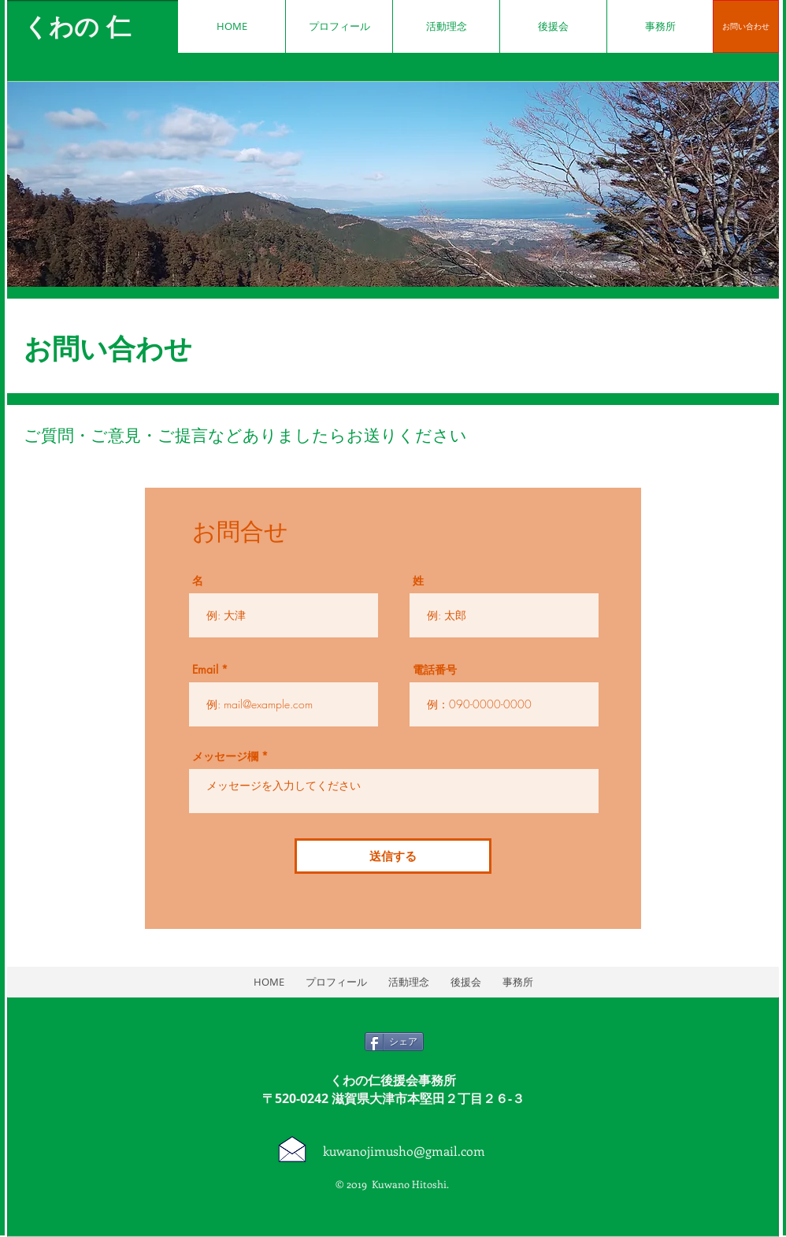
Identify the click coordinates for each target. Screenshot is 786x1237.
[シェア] (394, 1041)
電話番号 (435, 669)
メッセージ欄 (225, 756)
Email (205, 669)
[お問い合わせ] (746, 26)
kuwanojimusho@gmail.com (404, 1150)
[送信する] (393, 856)
